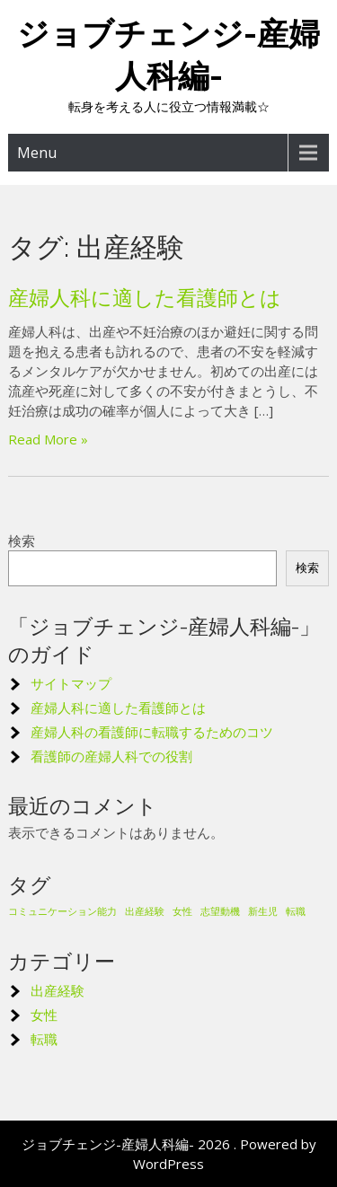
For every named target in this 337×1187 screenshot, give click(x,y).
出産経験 (57, 990)
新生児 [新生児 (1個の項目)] (263, 911)
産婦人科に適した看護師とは (144, 298)
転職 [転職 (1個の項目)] (296, 911)
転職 (44, 1039)
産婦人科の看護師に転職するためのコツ (152, 732)
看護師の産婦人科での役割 (111, 756)
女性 (44, 1015)
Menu (37, 153)
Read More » (48, 439)
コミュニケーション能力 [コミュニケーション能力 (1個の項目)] (62, 911)
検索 (21, 541)
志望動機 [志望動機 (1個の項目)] (220, 911)
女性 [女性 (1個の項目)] (182, 911)
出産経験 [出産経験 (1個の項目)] (144, 911)
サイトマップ (71, 683)
